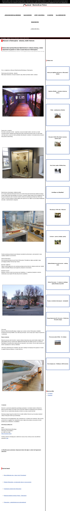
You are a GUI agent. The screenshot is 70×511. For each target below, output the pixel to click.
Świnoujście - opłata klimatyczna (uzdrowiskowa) (15, 502)
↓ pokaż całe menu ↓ (35, 28)
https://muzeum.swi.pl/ (6, 433)
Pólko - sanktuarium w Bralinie (57, 113)
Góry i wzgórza (39, 15)
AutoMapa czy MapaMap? (58, 192)
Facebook (50, 395)
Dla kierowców (60, 15)
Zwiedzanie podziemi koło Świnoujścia (12, 488)
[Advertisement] (23, 65)
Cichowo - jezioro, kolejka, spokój (58, 240)
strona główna (3, 38)
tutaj (25, 2)
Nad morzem (28, 15)
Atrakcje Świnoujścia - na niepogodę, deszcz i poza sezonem (17, 482)
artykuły (8, 38)
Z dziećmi (50, 15)
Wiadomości (35, 22)
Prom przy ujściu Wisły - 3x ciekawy (57, 340)
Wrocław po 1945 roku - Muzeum (58, 213)
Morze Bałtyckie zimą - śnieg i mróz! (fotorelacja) (15, 475)
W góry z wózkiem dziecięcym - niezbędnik (57, 301)
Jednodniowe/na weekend (13, 15)
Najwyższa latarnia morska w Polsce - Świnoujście (15, 495)
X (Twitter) (50, 393)
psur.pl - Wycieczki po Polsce (35, 5)
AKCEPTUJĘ (65, 2)
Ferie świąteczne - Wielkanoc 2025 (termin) (57, 363)
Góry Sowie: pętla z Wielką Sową (57, 169)
